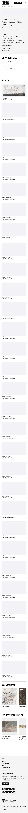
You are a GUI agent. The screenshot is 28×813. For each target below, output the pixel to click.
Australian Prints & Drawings (9, 69)
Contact (4, 761)
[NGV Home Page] (5, 3)
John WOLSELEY (9, 20)
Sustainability (5, 763)
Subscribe (5, 783)
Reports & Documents (7, 770)
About (3, 759)
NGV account (7, 779)
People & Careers (6, 767)
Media (3, 765)
